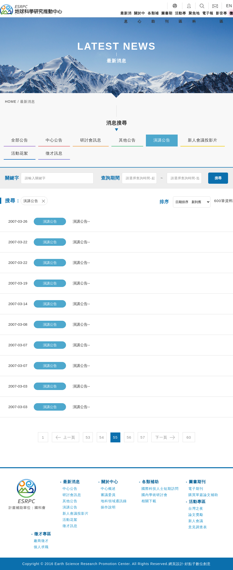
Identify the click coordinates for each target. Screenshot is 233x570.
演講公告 (70, 507)
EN (229, 6)
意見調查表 (197, 527)
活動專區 (180, 17)
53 (88, 437)
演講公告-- (81, 221)
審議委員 (108, 495)
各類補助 (153, 17)
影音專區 (221, 17)
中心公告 (70, 489)
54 (101, 437)
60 (189, 437)
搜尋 (218, 178)
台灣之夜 (195, 508)
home (10, 102)
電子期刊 (195, 489)
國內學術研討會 (154, 495)
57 (142, 437)
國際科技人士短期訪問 (160, 489)
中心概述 (108, 489)
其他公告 (70, 501)
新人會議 (195, 521)
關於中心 (139, 17)
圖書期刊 (166, 17)
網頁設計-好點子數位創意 (189, 564)
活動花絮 (70, 520)
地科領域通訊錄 (114, 501)
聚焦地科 (194, 17)
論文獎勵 (195, 515)
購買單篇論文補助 (203, 495)
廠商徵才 (41, 541)
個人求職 (41, 547)
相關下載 (148, 501)
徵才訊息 (70, 526)
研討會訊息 (72, 495)
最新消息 (126, 17)
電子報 (207, 13)
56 (129, 437)
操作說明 (108, 507)
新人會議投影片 (76, 513)
